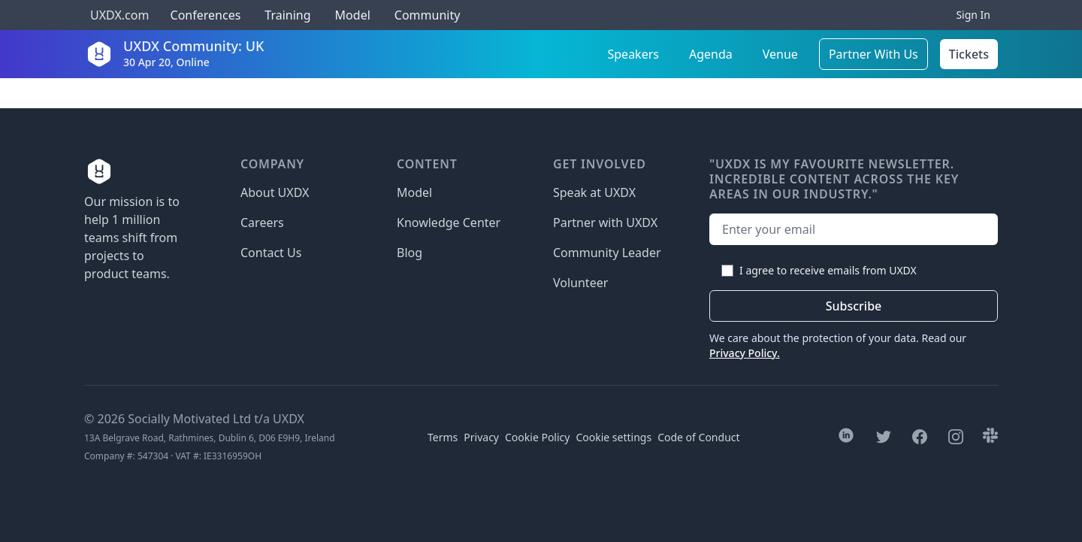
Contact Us (270, 252)
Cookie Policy (537, 437)
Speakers (633, 54)
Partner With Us (873, 54)
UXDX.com (119, 15)
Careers (262, 222)
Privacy (481, 437)
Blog (409, 252)
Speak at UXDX (594, 192)
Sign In (973, 15)
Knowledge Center (448, 222)
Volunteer (580, 282)
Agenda (711, 54)
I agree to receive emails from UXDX (828, 270)
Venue (780, 54)
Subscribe (854, 306)
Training (287, 15)
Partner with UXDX (605, 222)
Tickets (969, 54)
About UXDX (274, 192)
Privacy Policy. (744, 353)
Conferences (203, 15)
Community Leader (607, 252)
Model (352, 15)
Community (427, 15)
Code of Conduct (698, 437)
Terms (443, 437)
